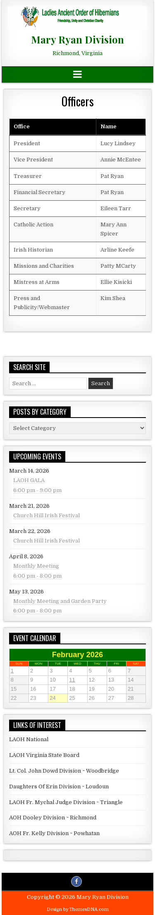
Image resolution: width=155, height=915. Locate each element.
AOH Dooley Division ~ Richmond (52, 817)
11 (78, 680)
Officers (78, 101)
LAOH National (28, 739)
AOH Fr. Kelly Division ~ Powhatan (54, 833)
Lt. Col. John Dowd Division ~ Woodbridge (64, 771)
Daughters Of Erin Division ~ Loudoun (59, 786)
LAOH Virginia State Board (44, 755)
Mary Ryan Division (77, 39)
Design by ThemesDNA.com (78, 909)
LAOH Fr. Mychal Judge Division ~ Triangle (66, 802)
